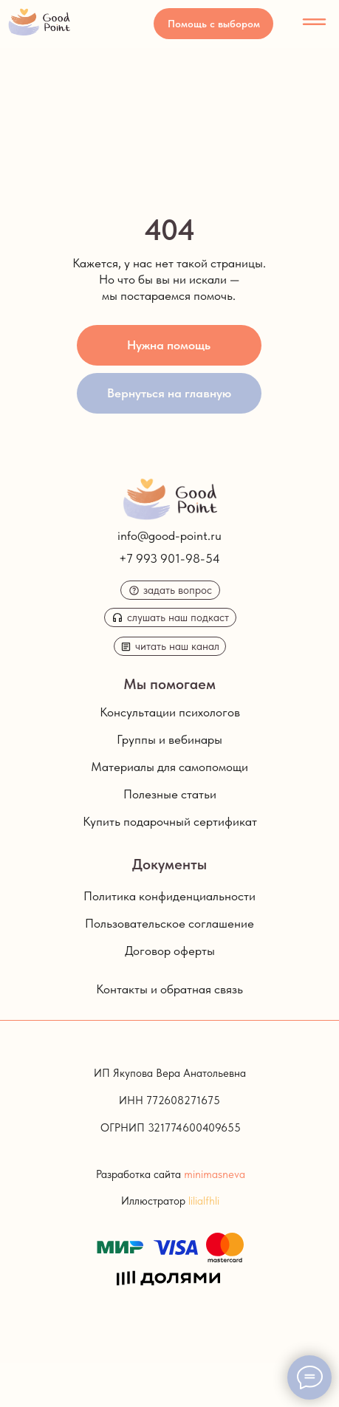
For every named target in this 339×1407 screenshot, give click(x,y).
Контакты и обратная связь (169, 989)
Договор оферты (170, 950)
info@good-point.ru (169, 535)
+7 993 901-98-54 (169, 558)
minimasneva (214, 1174)
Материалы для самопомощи (169, 766)
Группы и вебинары (169, 739)
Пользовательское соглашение (169, 923)
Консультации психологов (170, 712)
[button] (213, 23)
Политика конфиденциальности (169, 896)
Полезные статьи (169, 794)
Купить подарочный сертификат (170, 821)
